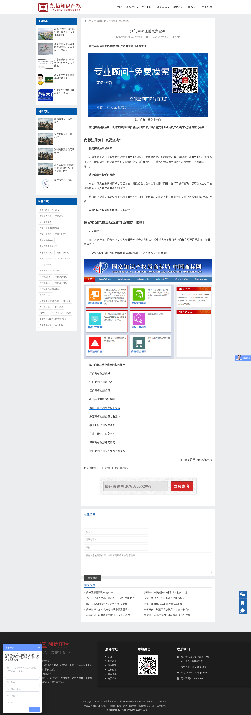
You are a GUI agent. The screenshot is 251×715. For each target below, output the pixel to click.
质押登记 (59, 307)
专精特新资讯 (45, 307)
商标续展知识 (45, 264)
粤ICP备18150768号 (137, 710)
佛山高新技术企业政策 (49, 271)
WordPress (163, 701)
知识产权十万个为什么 (49, 210)
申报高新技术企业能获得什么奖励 (64, 91)
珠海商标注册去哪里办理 (64, 136)
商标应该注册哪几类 (48, 246)
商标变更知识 (45, 283)
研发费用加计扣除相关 (49, 301)
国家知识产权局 (46, 252)
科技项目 (178, 7)
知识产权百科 (136, 37)
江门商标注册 (100, 21)
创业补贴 (59, 325)
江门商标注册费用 (99, 373)
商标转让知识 (45, 258)
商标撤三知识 (45, 277)
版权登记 (193, 7)
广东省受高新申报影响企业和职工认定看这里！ (64, 62)
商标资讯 (124, 467)
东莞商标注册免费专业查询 (104, 416)
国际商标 (147, 7)
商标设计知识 (61, 283)
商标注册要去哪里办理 (49, 289)
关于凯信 (207, 7)
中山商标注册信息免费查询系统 (107, 451)
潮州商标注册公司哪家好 (64, 151)
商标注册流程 (111, 467)
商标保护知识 (63, 252)
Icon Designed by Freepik (115, 710)
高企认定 (112, 665)
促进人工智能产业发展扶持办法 (53, 319)
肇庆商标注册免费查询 (102, 442)
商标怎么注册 (96, 467)
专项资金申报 (45, 325)
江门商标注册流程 (99, 390)
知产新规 (66, 301)
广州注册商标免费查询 (102, 433)
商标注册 (131, 7)
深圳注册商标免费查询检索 (104, 407)
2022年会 (44, 313)
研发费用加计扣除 (63, 180)
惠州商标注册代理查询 (102, 425)
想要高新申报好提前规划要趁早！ (64, 76)
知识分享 (112, 674)
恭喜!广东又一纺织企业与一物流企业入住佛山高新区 (64, 32)
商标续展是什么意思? (63, 120)
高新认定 (162, 7)
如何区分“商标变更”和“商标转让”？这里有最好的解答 (64, 167)
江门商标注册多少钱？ (102, 382)
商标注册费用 (45, 234)
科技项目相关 (45, 222)
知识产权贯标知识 (62, 258)
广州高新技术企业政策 (61, 313)
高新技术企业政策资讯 (49, 228)
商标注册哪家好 (46, 240)
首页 (120, 7)
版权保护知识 (61, 277)
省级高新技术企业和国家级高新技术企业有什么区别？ (64, 47)
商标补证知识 (45, 295)
